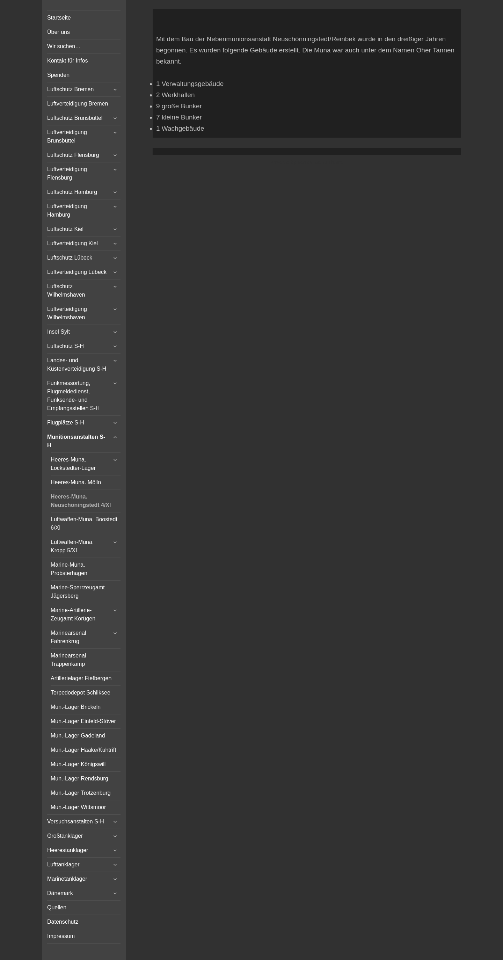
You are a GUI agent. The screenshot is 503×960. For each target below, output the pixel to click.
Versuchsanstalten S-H (75, 821)
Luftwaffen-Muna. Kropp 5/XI (72, 546)
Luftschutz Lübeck (69, 258)
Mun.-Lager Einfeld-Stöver (83, 721)
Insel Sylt (58, 332)
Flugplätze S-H (65, 423)
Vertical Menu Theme (320, 162)
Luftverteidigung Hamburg (67, 210)
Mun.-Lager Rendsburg (79, 778)
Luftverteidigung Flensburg (67, 173)
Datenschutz (62, 922)
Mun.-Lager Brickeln (76, 707)
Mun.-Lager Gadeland (78, 736)
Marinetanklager (67, 879)
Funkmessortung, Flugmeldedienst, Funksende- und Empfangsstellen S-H (73, 395)
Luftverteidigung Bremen (77, 104)
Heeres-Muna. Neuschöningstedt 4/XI (81, 501)
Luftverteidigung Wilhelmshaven (67, 313)
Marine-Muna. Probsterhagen (69, 569)
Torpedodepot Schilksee (80, 693)
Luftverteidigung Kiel (72, 243)
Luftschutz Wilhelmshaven (66, 290)
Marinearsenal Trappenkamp (68, 660)
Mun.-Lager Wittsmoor (78, 807)
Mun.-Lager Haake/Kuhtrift (83, 750)
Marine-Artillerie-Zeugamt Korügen (73, 614)
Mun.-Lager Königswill (78, 764)
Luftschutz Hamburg (72, 192)
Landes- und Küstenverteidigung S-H (76, 364)
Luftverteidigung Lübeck (77, 272)
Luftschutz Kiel (65, 229)
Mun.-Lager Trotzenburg (81, 793)
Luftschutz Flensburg (73, 155)
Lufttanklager (63, 864)
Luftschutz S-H (65, 346)
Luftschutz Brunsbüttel (74, 118)
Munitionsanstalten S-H (76, 441)
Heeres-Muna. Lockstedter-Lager (73, 464)
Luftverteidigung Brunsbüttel (67, 136)
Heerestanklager (67, 850)
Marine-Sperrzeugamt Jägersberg (78, 591)
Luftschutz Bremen (70, 89)
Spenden (58, 75)
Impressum (61, 936)
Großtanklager (65, 836)
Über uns (58, 32)
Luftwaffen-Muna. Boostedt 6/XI (84, 523)
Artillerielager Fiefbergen (81, 678)
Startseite (59, 18)
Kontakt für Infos (67, 61)
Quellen (56, 907)
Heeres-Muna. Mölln (76, 482)
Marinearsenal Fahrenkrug (68, 637)
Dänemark (60, 893)
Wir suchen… (64, 46)
